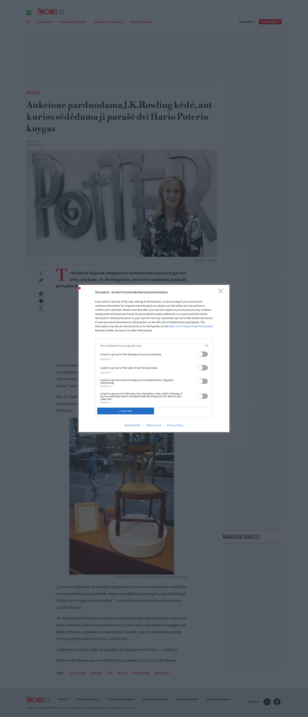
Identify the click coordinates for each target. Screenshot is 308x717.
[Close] (222, 292)
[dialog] (154, 358)
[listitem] (154, 345)
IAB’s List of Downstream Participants (191, 326)
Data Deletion (132, 425)
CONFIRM (125, 411)
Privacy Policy (175, 425)
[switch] (203, 354)
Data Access (154, 425)
